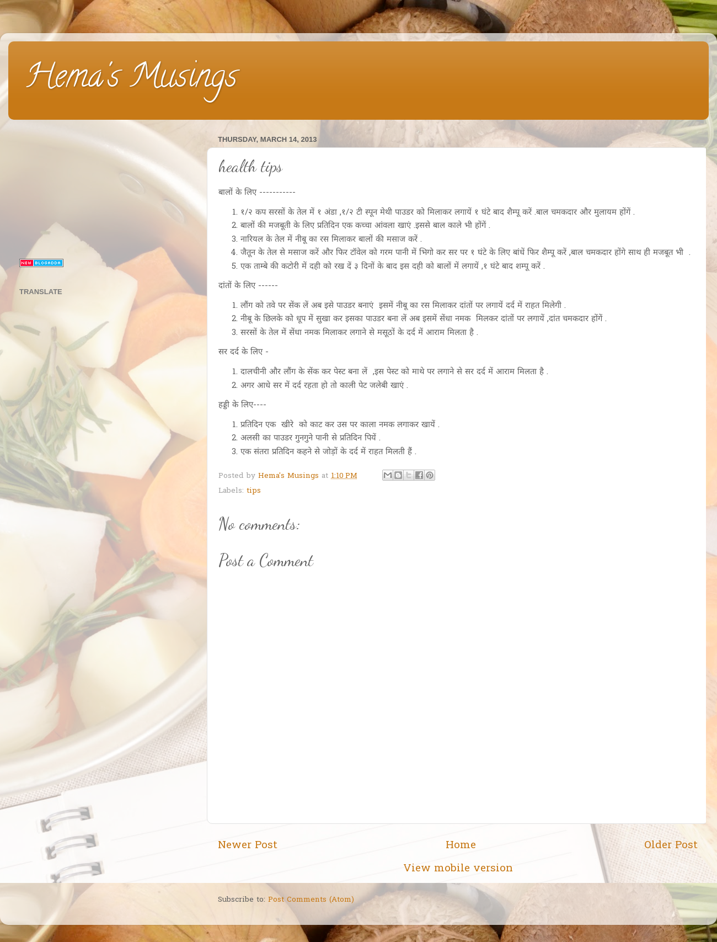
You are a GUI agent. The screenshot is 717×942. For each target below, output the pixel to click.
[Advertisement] (106, 187)
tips (254, 491)
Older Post (671, 845)
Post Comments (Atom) (311, 900)
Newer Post (247, 845)
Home (461, 845)
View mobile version (458, 868)
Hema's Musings (131, 79)
